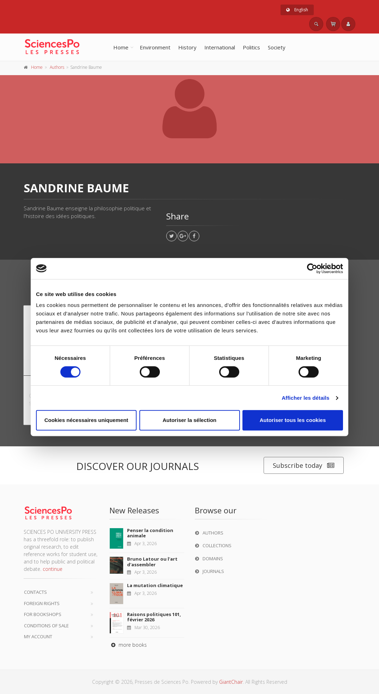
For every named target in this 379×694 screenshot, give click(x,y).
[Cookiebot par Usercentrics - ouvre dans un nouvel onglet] (312, 268)
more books (128, 644)
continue (52, 569)
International (219, 47)
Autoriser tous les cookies (293, 420)
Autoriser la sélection (190, 420)
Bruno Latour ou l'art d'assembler (152, 562)
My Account (38, 636)
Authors (57, 67)
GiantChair (231, 681)
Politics (251, 47)
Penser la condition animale (150, 533)
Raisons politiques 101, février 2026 (154, 617)
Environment (155, 47)
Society (276, 47)
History (187, 47)
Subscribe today (304, 465)
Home (120, 47)
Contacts (35, 592)
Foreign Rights (42, 603)
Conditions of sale (46, 625)
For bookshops (42, 614)
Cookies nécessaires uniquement (86, 420)
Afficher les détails (305, 398)
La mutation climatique (155, 585)
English (297, 10)
